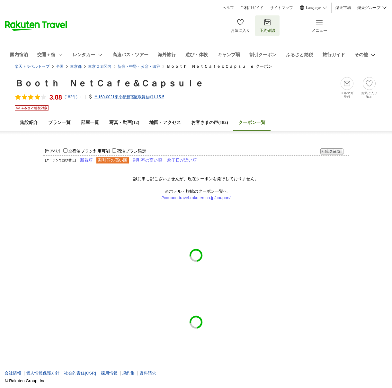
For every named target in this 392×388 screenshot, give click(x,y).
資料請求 (147, 373)
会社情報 (12, 373)
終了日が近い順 (182, 160)
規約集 (128, 373)
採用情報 (109, 373)
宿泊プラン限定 (131, 151)
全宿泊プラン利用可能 (89, 151)
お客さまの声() (209, 122)
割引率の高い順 (147, 160)
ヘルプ (228, 7)
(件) (74, 97)
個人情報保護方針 (42, 373)
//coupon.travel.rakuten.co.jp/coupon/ (196, 197)
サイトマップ (281, 7)
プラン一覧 (59, 122)
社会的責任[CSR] (80, 373)
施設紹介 (29, 122)
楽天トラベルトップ (32, 66)
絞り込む (331, 151)
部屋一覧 (90, 122)
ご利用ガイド (251, 7)
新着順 (86, 160)
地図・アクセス (165, 122)
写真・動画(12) (124, 122)
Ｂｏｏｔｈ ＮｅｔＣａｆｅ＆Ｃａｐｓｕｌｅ (109, 83)
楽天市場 (343, 7)
